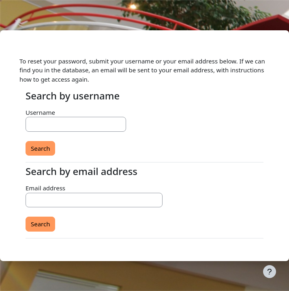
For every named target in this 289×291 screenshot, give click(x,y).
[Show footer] (269, 271)
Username (40, 112)
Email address (45, 188)
